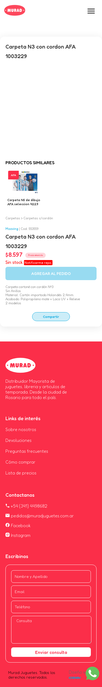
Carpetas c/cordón (38, 218)
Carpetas (12, 218)
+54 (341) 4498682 (26, 506)
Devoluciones (18, 440)
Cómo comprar (20, 462)
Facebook (18, 525)
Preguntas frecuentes (26, 451)
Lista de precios (20, 473)
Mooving (11, 229)
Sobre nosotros (20, 429)
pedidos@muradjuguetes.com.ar (39, 515)
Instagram (17, 535)
